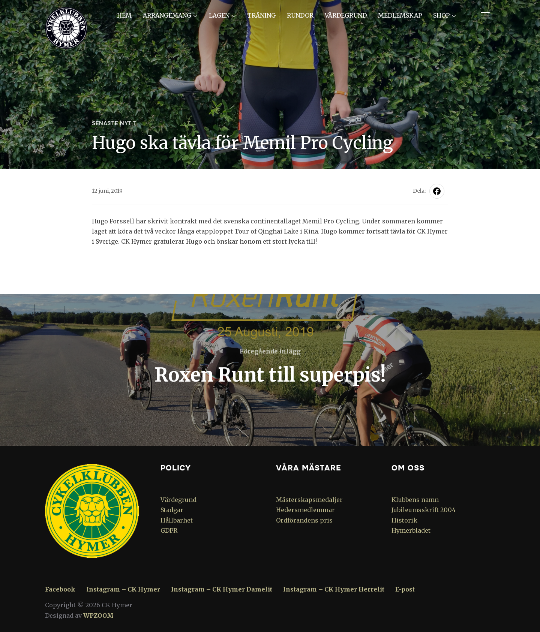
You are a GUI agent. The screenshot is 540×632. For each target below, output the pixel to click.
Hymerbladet (411, 530)
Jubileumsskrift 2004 (424, 510)
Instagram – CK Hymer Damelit (221, 589)
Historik (404, 520)
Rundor (300, 15)
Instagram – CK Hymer (123, 589)
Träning (261, 15)
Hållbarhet (176, 520)
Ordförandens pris (304, 520)
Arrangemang (167, 15)
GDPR (168, 530)
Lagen (219, 15)
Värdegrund (346, 15)
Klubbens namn (415, 499)
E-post (405, 589)
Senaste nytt (114, 123)
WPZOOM (98, 615)
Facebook (60, 589)
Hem (124, 15)
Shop (441, 15)
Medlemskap (400, 15)
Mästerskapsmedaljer (309, 499)
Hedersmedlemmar (305, 510)
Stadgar (171, 510)
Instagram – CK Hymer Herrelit (333, 589)
